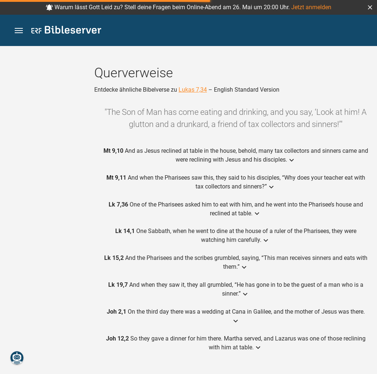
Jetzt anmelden (311, 7)
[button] (370, 7)
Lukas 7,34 (193, 89)
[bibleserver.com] (66, 31)
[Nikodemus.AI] (17, 357)
